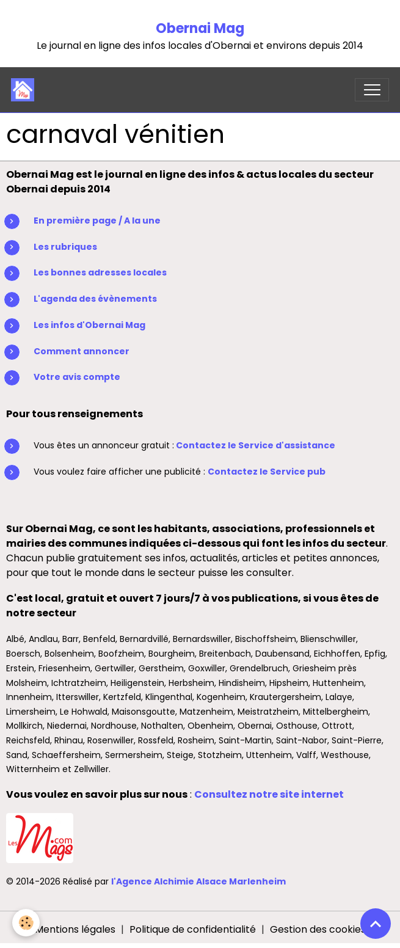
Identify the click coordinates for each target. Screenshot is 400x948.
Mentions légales (75, 929)
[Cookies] (26, 922)
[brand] (25, 89)
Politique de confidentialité (192, 929)
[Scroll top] (375, 923)
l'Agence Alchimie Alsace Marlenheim (198, 881)
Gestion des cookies (318, 929)
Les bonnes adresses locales (100, 272)
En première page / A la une (97, 220)
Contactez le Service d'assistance (255, 445)
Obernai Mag (200, 28)
